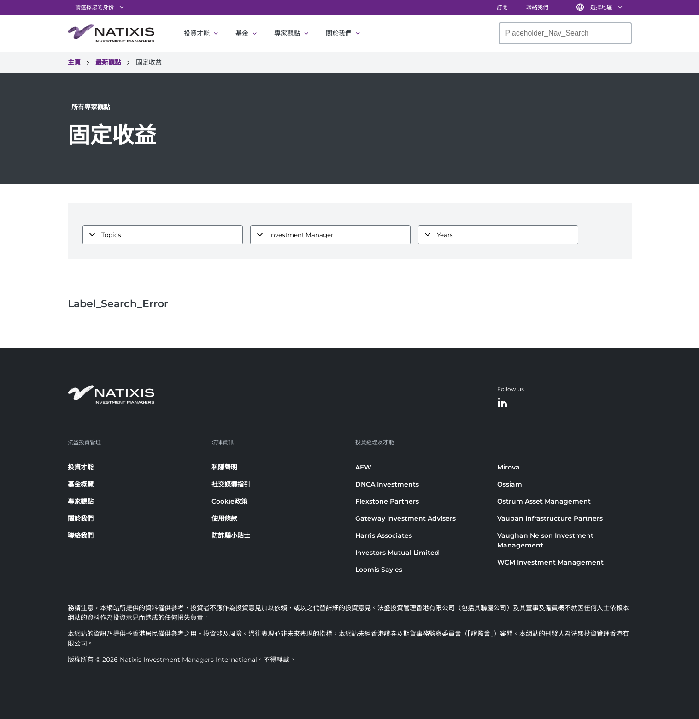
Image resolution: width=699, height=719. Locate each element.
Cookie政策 (229, 501)
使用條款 (224, 518)
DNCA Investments (387, 484)
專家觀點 (287, 33)
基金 (241, 33)
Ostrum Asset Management (544, 501)
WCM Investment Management (550, 562)
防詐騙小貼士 (230, 535)
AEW (363, 467)
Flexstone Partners (387, 501)
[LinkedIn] (502, 403)
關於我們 (339, 33)
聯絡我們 (537, 7)
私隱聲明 (224, 467)
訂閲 (502, 7)
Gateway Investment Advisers (405, 518)
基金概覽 (81, 484)
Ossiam (509, 484)
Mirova (508, 467)
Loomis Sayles (378, 569)
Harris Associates (383, 535)
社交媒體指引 (230, 484)
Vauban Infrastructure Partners (550, 518)
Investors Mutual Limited (397, 552)
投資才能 (197, 33)
